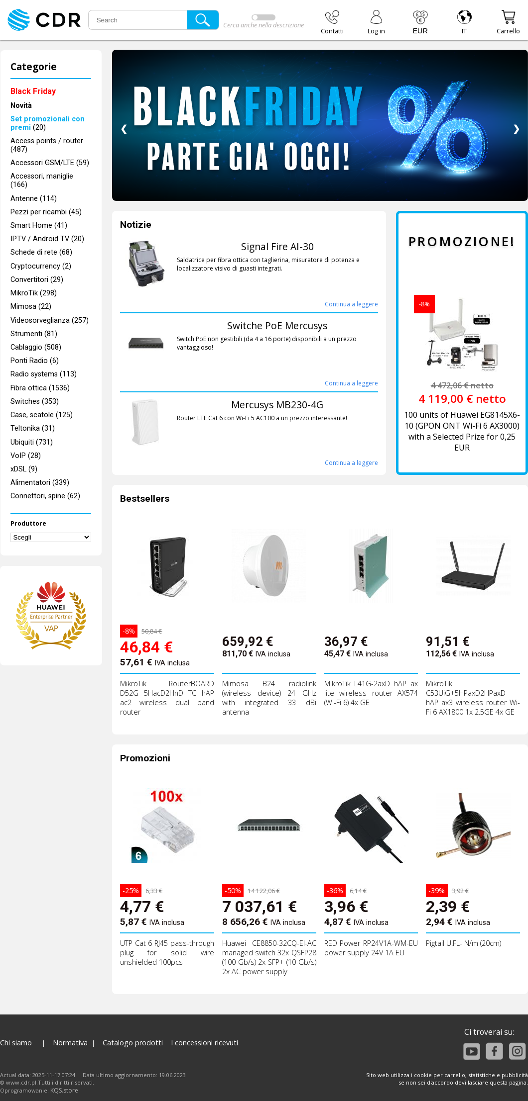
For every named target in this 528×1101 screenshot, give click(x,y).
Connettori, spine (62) (45, 496)
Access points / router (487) (46, 145)
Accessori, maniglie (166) (41, 180)
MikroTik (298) (33, 293)
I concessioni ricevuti (204, 1042)
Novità (21, 105)
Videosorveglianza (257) (49, 320)
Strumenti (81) (33, 334)
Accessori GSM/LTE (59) (49, 163)
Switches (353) (34, 401)
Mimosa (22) (30, 306)
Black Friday (33, 91)
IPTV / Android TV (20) (47, 239)
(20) (47, 123)
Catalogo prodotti (133, 1042)
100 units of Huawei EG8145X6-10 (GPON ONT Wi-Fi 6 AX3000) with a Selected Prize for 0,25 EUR (462, 431)
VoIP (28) (25, 456)
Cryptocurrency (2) (40, 266)
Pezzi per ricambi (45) (46, 212)
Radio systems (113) (43, 374)
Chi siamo (16, 1042)
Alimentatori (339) (39, 482)
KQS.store (64, 1090)
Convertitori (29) (36, 279)
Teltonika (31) (32, 428)
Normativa (70, 1042)
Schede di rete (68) (41, 252)
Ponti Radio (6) (34, 361)
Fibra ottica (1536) (40, 388)
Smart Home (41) (38, 225)
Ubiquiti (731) (31, 442)
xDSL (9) (23, 469)
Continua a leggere (351, 304)
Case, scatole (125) (41, 415)
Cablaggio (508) (35, 347)
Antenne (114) (33, 198)
